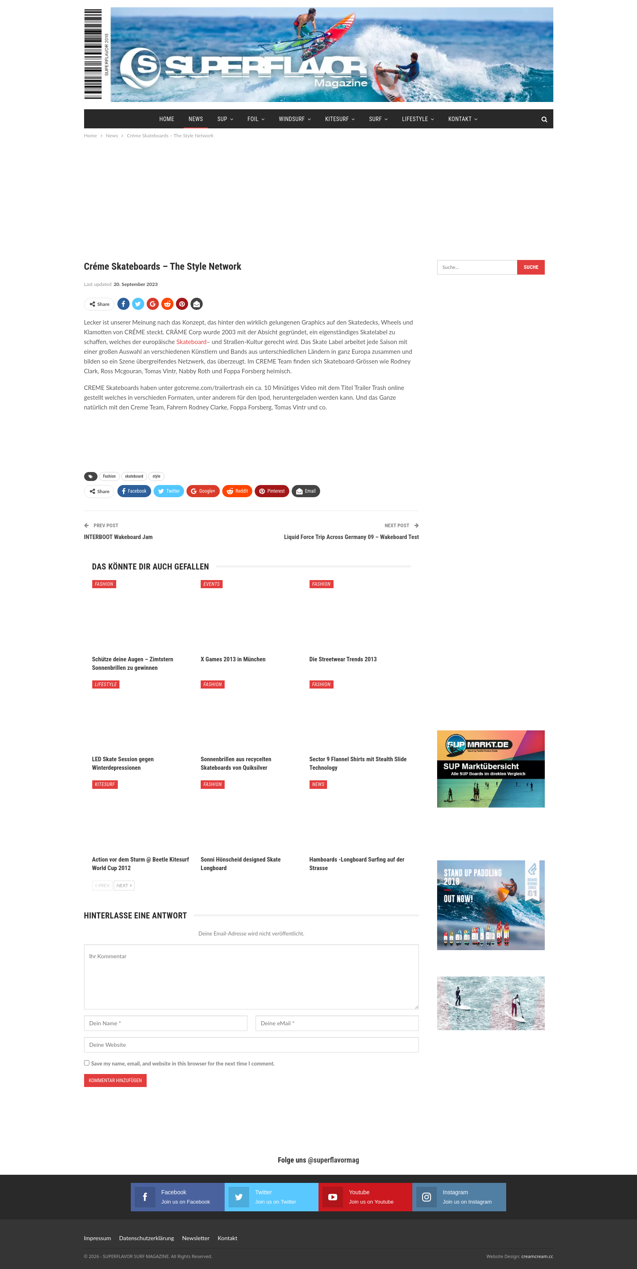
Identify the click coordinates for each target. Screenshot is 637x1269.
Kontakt (460, 119)
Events (212, 584)
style (156, 476)
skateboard (134, 476)
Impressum (97, 1237)
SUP (222, 119)
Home (166, 119)
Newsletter (195, 1237)
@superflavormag (333, 1160)
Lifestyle (415, 119)
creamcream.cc (537, 1256)
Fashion (109, 476)
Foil (252, 119)
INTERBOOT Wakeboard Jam (118, 537)
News (195, 119)
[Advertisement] (318, 195)
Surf (375, 119)
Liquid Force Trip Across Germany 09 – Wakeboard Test (351, 537)
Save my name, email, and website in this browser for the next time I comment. (183, 1063)
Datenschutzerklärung (146, 1237)
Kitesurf (337, 119)
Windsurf (292, 119)
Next (124, 885)
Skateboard (191, 341)
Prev (102, 885)
